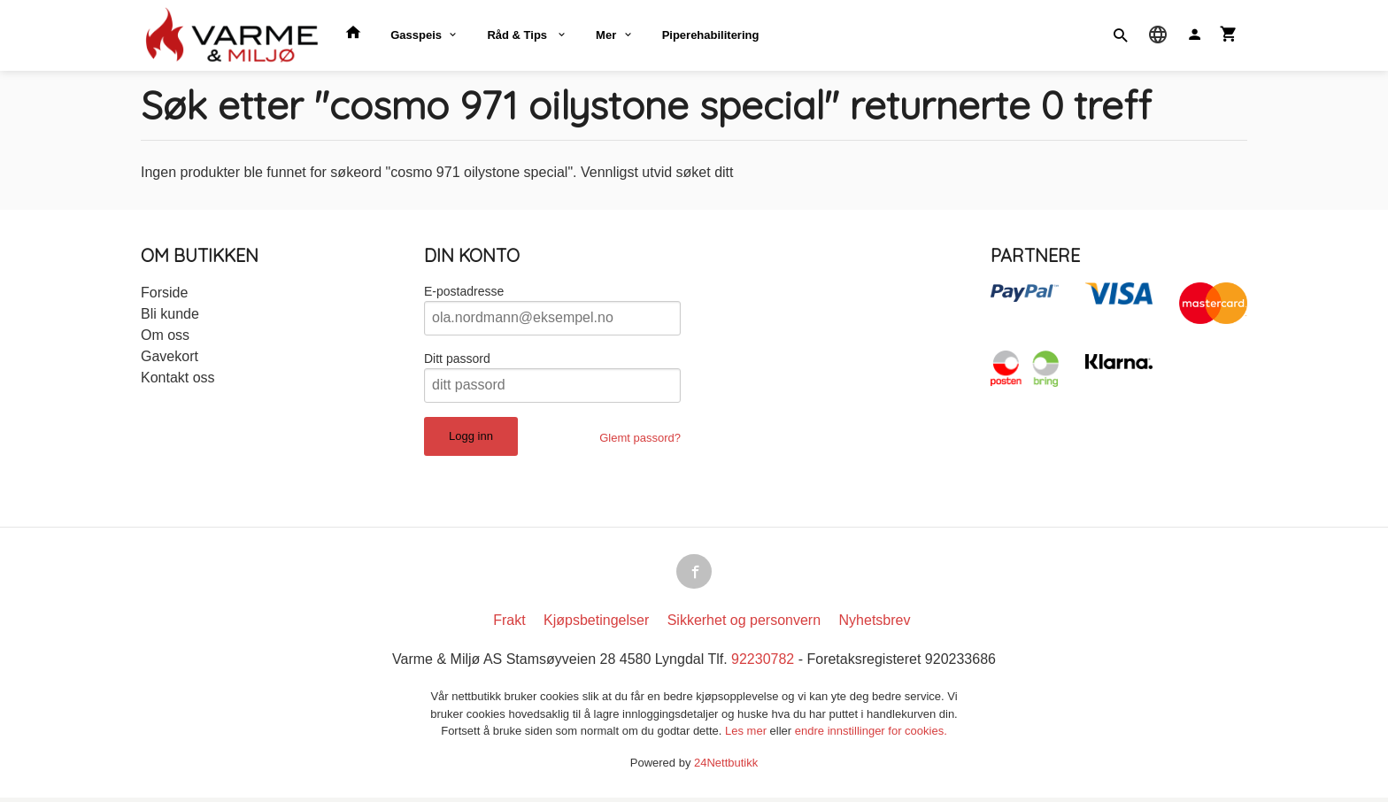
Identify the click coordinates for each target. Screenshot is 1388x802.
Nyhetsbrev (875, 624)
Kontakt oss (178, 377)
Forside (164, 292)
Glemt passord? (640, 437)
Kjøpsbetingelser (596, 624)
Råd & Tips (518, 35)
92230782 (762, 663)
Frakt (509, 624)
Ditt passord (457, 358)
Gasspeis (416, 35)
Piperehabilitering (711, 35)
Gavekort (169, 356)
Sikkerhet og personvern (744, 624)
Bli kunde (170, 313)
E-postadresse (464, 291)
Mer (606, 35)
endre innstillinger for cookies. (871, 735)
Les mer (747, 735)
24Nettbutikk (726, 766)
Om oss (165, 335)
